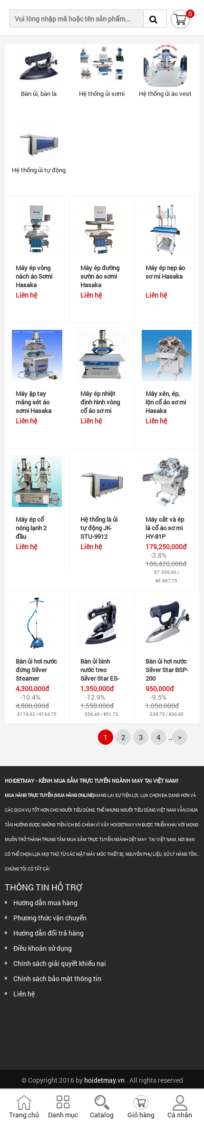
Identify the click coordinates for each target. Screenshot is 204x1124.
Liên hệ (24, 993)
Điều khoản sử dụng (42, 948)
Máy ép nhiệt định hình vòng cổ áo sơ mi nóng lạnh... (100, 406)
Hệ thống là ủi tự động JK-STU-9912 (98, 528)
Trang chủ (24, 1114)
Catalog (102, 1114)
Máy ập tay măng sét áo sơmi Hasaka (33, 402)
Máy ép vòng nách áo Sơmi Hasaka (34, 276)
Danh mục (63, 1114)
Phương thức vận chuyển (50, 917)
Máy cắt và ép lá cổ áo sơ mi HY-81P (165, 528)
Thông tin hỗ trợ (43, 887)
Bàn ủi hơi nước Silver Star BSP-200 (167, 670)
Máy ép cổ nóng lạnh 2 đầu (31, 528)
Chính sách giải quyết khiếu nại (59, 963)
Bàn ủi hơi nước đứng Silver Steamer (36, 670)
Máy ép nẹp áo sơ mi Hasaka (165, 272)
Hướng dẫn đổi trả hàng (48, 932)
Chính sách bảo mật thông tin (57, 978)
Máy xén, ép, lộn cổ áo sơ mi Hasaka (166, 402)
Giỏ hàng (141, 1114)
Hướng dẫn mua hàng (45, 902)
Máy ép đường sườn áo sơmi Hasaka (99, 276)
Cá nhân (179, 1114)
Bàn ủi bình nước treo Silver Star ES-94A (99, 674)
